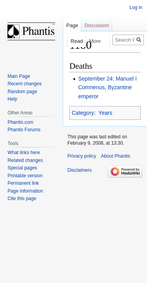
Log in (135, 7)
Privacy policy (81, 156)
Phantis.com (20, 122)
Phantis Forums (23, 129)
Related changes (25, 160)
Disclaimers (79, 170)
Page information (25, 191)
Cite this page (21, 198)
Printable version (24, 175)
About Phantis (115, 156)
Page (72, 25)
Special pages (22, 168)
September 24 (95, 78)
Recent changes (24, 83)
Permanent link (23, 183)
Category (83, 113)
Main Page (18, 76)
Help (12, 99)
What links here (23, 152)
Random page (22, 91)
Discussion (96, 25)
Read (73, 41)
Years (105, 113)
